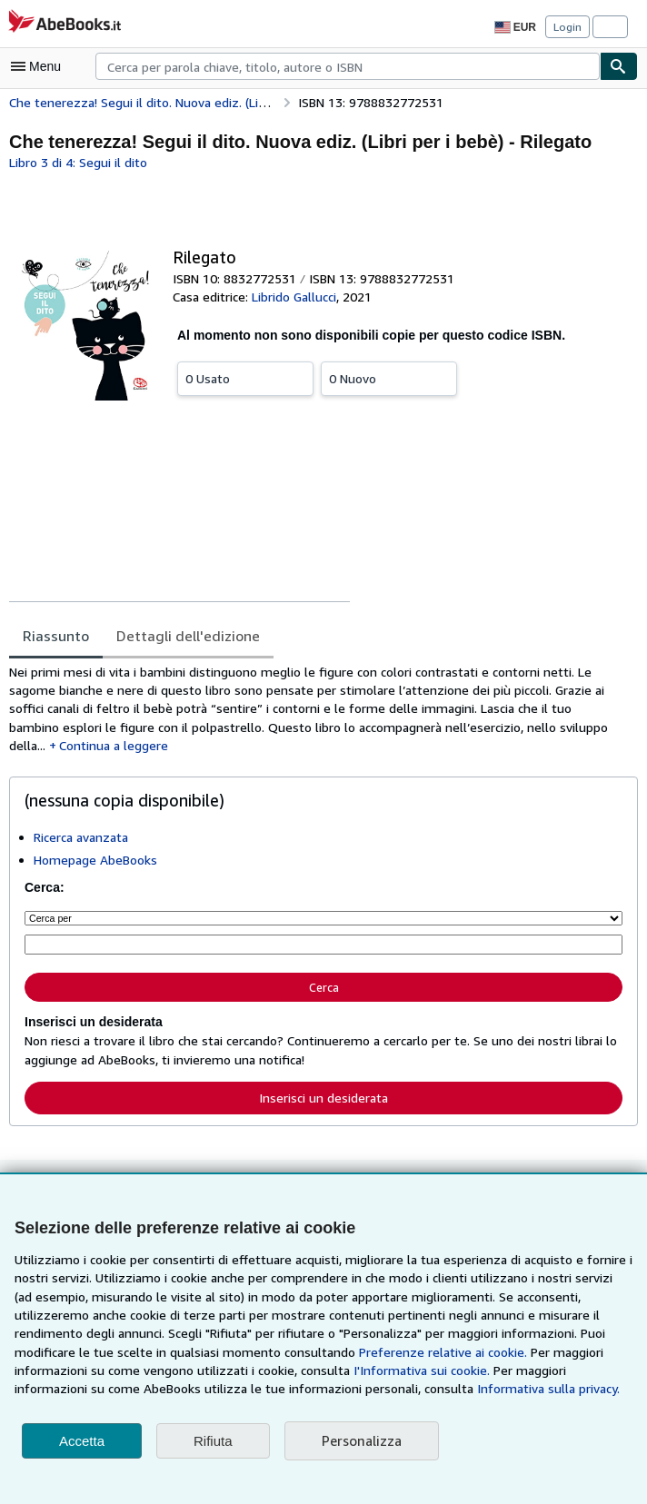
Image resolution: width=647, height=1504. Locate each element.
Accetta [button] (82, 1441)
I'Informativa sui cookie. (230, 1370)
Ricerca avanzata (83, 821)
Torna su (323, 1174)
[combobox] (347, 66)
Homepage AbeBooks (95, 843)
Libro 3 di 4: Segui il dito (76, 161)
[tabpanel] (316, 701)
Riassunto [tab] (55, 635)
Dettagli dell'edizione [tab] (180, 635)
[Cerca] (619, 66)
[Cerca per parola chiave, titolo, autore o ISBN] (323, 926)
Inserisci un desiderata (323, 1076)
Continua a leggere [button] (553, 729)
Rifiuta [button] (213, 1441)
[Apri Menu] (40, 66)
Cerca (323, 968)
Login (567, 26)
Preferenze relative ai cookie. (292, 1352)
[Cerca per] (323, 901)
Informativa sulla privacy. (286, 1388)
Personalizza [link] (361, 1441)
